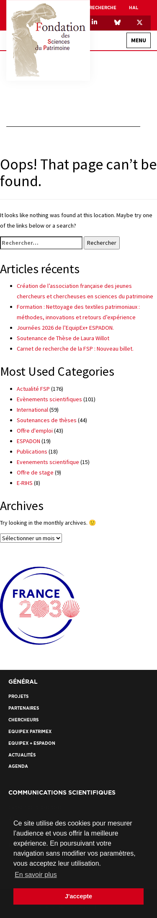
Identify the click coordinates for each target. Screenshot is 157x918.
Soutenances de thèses (47, 420)
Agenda (18, 766)
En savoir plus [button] (36, 874)
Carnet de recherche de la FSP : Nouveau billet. (75, 348)
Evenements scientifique (48, 462)
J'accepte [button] (78, 896)
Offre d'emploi (35, 430)
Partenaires (23, 708)
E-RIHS (25, 483)
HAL (133, 7)
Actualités (22, 755)
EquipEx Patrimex (29, 731)
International (32, 409)
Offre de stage (35, 472)
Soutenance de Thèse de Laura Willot (63, 338)
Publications (32, 451)
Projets (18, 696)
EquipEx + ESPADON (31, 743)
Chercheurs (23, 720)
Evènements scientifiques (49, 399)
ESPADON (28, 441)
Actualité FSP (33, 388)
